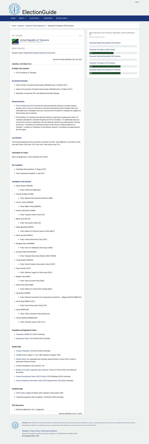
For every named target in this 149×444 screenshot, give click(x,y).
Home (13, 18)
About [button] (22, 18)
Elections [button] (34, 18)
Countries (48, 18)
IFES (23, 433)
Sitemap (25, 431)
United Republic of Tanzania (34, 40)
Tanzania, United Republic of (35, 26)
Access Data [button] (61, 18)
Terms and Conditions (49, 431)
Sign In (137, 2)
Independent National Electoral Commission (39, 53)
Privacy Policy (34, 431)
